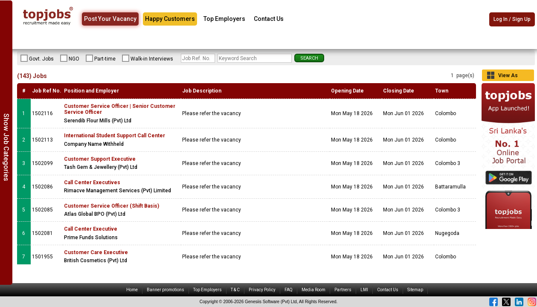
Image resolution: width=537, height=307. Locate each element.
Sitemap (415, 289)
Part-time (101, 58)
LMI (364, 289)
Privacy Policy (262, 289)
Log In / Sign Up (512, 19)
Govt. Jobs (37, 58)
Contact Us (269, 18)
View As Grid (508, 76)
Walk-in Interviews (147, 58)
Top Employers (224, 18)
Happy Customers (170, 18)
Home (132, 289)
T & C (235, 289)
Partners (342, 289)
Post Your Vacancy (110, 18)
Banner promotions (165, 289)
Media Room (313, 289)
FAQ (288, 289)
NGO (69, 58)
